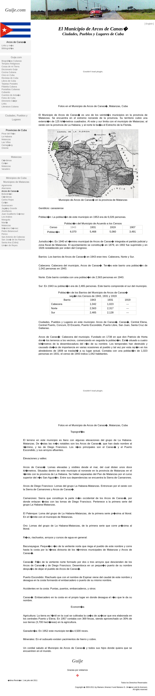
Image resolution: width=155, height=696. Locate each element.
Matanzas (6, 139)
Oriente (5, 148)
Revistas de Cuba (10, 78)
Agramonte (7, 185)
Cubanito (6, 92)
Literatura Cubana (10, 106)
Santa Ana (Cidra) (10, 242)
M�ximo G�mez (10, 228)
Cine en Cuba (8, 75)
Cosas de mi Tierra (10, 66)
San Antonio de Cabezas (13, 237)
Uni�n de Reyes (10, 245)
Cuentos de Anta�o (11, 95)
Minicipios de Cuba (16, 178)
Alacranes (6, 188)
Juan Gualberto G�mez (13, 214)
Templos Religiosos (11, 63)
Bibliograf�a (8, 48)
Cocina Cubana (9, 72)
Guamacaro (7, 205)
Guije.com (15, 10)
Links (4, 103)
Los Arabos (7, 217)
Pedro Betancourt (10, 231)
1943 (73, 227)
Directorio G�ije (9, 101)
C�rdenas (7, 160)
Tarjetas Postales (10, 84)
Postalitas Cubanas (11, 89)
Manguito (6, 219)
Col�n (5, 163)
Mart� (5, 222)
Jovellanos (7, 211)
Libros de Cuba (9, 81)
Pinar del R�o (8, 133)
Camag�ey (7, 145)
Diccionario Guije (10, 69)
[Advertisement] (15, 300)
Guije (77, 660)
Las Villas (6, 142)
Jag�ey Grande (9, 208)
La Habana (7, 136)
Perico (5, 234)
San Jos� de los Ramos (13, 239)
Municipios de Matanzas (16, 182)
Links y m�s (8, 45)
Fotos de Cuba (8, 98)
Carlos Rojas (8, 199)
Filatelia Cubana (9, 86)
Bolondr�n (7, 194)
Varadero (6, 169)
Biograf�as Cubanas (12, 61)
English (149, 24)
